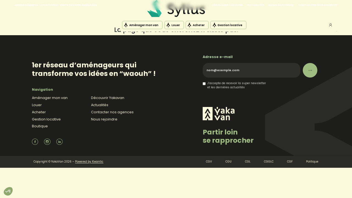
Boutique (40, 126)
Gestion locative (230, 25)
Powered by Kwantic (89, 161)
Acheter (199, 25)
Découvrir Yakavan (227, 5)
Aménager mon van (143, 25)
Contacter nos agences (317, 5)
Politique (312, 161)
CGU (229, 161)
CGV (209, 161)
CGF (290, 161)
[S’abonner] (310, 70)
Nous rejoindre (281, 5)
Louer (176, 25)
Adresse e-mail (218, 56)
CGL (248, 161)
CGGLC (269, 161)
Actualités (256, 5)
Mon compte (330, 25)
